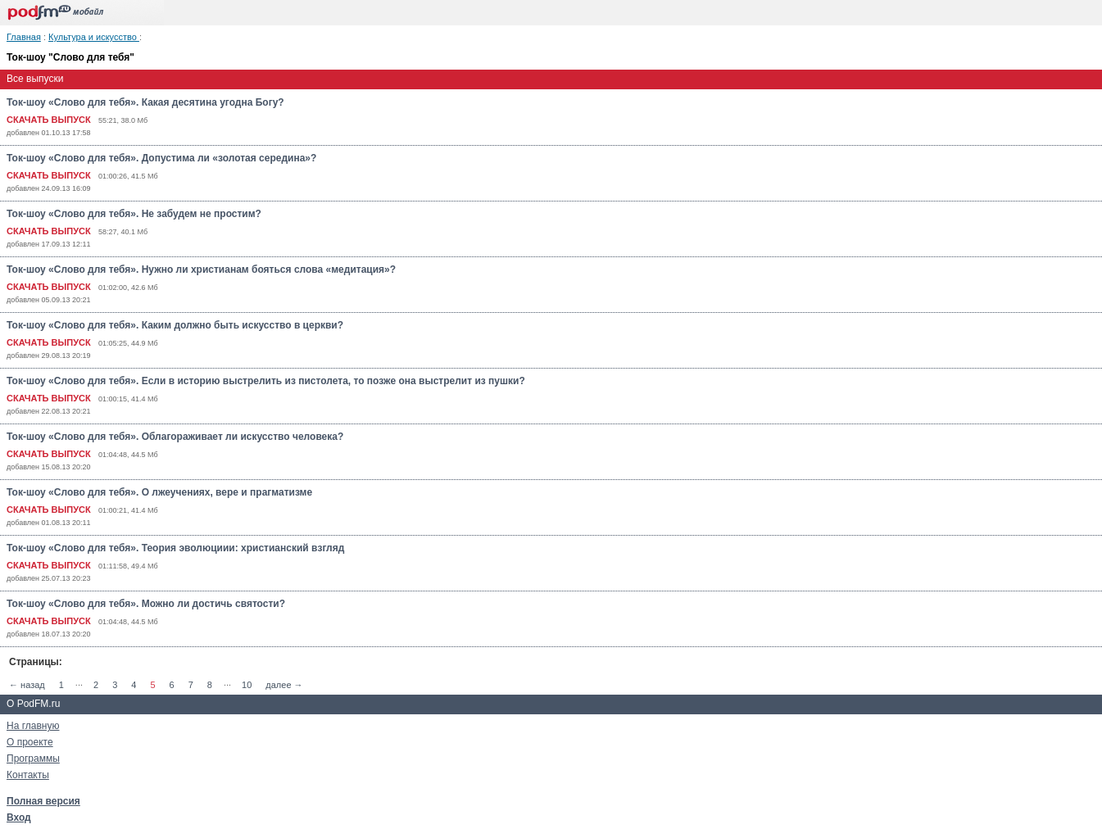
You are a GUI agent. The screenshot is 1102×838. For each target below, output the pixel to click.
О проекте (30, 742)
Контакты (28, 775)
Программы (33, 758)
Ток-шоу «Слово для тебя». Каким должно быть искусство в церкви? (175, 325)
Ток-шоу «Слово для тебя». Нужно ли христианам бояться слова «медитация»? (201, 269)
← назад (27, 685)
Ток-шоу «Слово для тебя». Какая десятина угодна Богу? (145, 102)
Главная (24, 37)
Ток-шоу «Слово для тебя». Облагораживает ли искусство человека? (175, 436)
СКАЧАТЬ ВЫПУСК (49, 120)
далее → (283, 685)
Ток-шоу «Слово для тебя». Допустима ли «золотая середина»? (161, 158)
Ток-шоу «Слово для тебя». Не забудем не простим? (134, 214)
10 (247, 685)
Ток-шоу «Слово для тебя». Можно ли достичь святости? (146, 603)
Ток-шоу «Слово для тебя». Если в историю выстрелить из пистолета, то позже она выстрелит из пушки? (266, 381)
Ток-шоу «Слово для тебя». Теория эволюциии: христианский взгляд (175, 548)
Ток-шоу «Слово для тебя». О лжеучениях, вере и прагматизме (159, 492)
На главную (33, 726)
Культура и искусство (93, 37)
